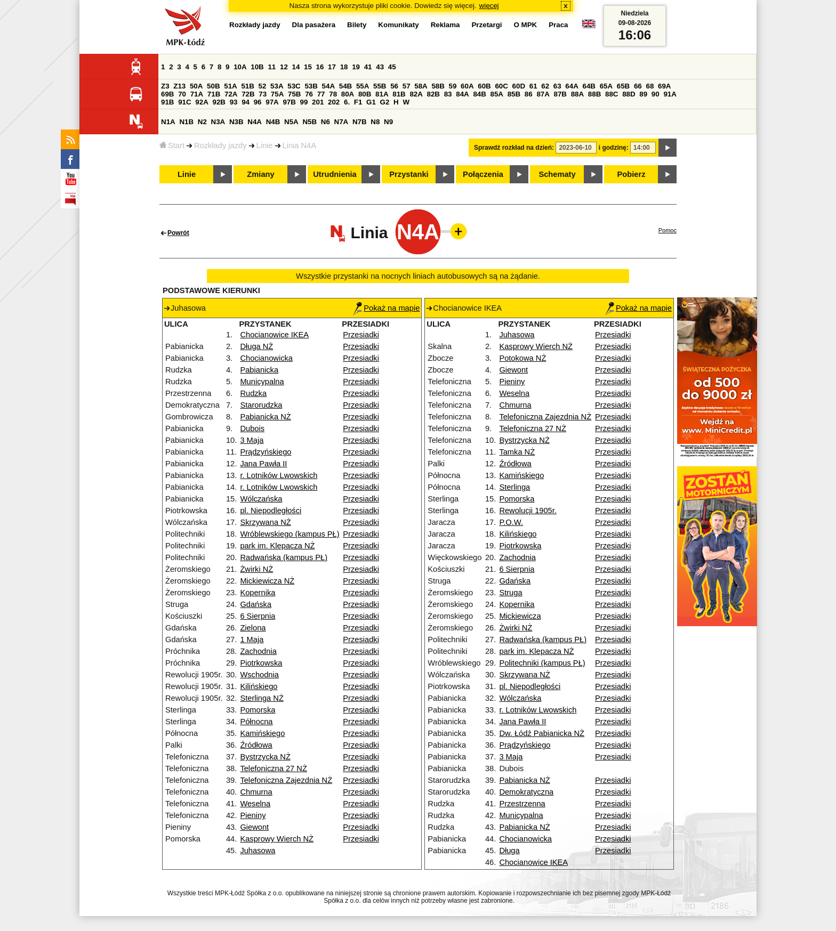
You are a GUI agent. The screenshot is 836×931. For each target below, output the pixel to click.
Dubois (252, 428)
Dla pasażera (314, 25)
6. (347, 102)
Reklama (445, 25)
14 (296, 67)
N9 (388, 122)
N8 (375, 122)
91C (184, 102)
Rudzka (253, 393)
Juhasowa (257, 850)
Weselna (255, 803)
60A (467, 86)
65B (623, 86)
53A (276, 86)
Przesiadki (361, 334)
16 (320, 67)
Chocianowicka (266, 358)
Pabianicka (259, 370)
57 (407, 86)
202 (334, 102)
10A (240, 67)
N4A (254, 122)
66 (638, 86)
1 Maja (251, 639)
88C (611, 94)
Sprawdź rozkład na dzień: (514, 147)
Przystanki (408, 174)
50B (213, 86)
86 (529, 94)
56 (394, 86)
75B (294, 94)
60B (484, 86)
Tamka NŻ (517, 452)
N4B (273, 122)
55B (379, 86)
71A (196, 94)
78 (333, 94)
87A (542, 94)
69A (664, 86)
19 (356, 67)
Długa (509, 850)
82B (433, 94)
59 (453, 86)
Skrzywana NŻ (265, 522)
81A (381, 94)
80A (347, 94)
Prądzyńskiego (265, 452)
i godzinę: (614, 147)
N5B (309, 122)
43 (380, 67)
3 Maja (251, 440)
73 (263, 94)
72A (230, 94)
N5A (291, 122)
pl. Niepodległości (270, 510)
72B (248, 94)
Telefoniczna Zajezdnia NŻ (286, 780)
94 (246, 102)
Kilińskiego (258, 686)
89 (643, 94)
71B (213, 94)
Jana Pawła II (263, 463)
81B (398, 94)
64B (588, 86)
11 (272, 67)
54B (345, 86)
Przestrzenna (522, 803)
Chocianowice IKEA (274, 334)
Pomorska (257, 710)
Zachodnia (258, 651)
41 (368, 67)
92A (201, 102)
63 (557, 86)
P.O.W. (511, 522)
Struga (510, 592)
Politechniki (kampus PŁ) (542, 663)
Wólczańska (261, 499)
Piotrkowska (261, 663)
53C (293, 86)
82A (415, 94)
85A (497, 94)
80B (364, 94)
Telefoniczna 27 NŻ (273, 768)
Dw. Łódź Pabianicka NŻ (541, 733)
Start (171, 145)
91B (167, 102)
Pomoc (667, 230)
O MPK (525, 25)
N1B (186, 122)
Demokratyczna (526, 792)
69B (167, 94)
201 (318, 102)
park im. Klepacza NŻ (277, 545)
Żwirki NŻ (256, 569)
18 (344, 67)
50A (196, 86)
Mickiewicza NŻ (267, 581)
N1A (168, 122)
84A (462, 94)
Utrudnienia (334, 174)
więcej (489, 6)
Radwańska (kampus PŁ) (283, 557)
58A (420, 86)
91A (669, 94)
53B (310, 86)
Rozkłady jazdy (220, 145)
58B (437, 86)
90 (656, 94)
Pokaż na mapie (386, 308)
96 (258, 102)
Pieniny (253, 815)
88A (577, 94)
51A (230, 86)
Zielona (253, 628)
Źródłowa (256, 745)
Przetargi (486, 25)
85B (514, 94)
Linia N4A (300, 145)
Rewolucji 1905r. (528, 510)
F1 (358, 102)
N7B (359, 122)
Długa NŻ (256, 346)
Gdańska (255, 604)
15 (308, 67)
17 (332, 67)
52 (263, 86)
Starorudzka (261, 405)
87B (560, 94)
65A (606, 86)
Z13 (179, 86)
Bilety (356, 25)
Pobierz (631, 174)
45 (392, 67)
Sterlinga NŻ (261, 698)
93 (234, 102)
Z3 (165, 86)
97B (289, 102)
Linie (264, 145)
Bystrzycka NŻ (265, 756)
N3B (236, 122)
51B (247, 86)
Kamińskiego (262, 733)
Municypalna (262, 381)
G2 (385, 102)
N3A (218, 122)
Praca (558, 25)
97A (272, 102)
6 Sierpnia (257, 616)
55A (362, 86)
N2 (202, 122)
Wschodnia (259, 674)
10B (257, 67)
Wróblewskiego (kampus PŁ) (289, 534)
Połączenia (483, 174)
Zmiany (260, 174)
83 (448, 94)
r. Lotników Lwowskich (278, 475)
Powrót (178, 233)
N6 (325, 122)
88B (594, 94)
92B (218, 102)
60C (501, 86)
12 (284, 67)
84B (479, 94)
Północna (256, 721)
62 (545, 86)
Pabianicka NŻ (265, 416)
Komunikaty (398, 25)
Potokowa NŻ (522, 358)
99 (304, 102)
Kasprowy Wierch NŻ (277, 839)
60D (518, 86)
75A (277, 94)
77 (321, 94)
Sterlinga (514, 487)
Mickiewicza (520, 616)
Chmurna (256, 792)
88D (628, 94)
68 (650, 86)
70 (182, 94)
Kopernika (257, 592)
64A (571, 86)
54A (328, 86)
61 (533, 86)
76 (309, 94)
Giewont (254, 827)
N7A (341, 122)
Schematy (556, 174)
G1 (371, 102)
